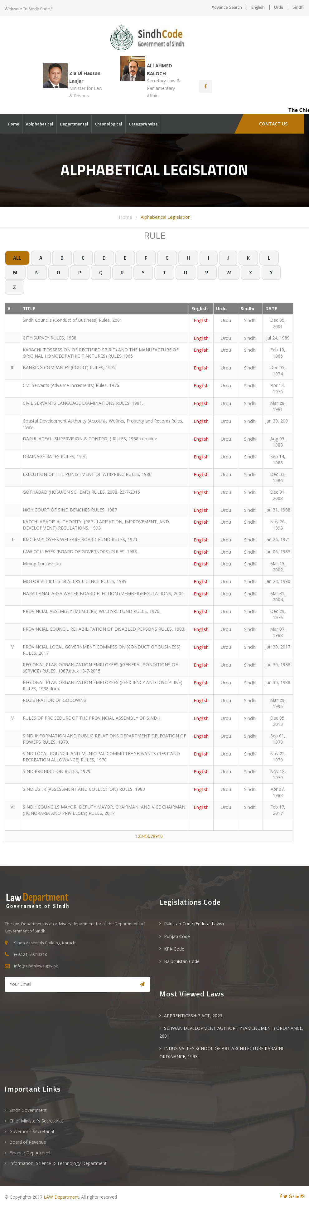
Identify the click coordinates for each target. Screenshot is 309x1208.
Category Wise (143, 123)
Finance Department (30, 1153)
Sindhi (298, 7)
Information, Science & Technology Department (58, 1163)
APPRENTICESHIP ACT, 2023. (193, 1016)
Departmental (74, 123)
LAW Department (61, 1197)
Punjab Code (177, 936)
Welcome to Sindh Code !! (29, 8)
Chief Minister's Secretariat (36, 1121)
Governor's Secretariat (32, 1131)
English (258, 7)
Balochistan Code (182, 961)
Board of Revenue (27, 1142)
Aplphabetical (39, 123)
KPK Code (174, 949)
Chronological (108, 123)
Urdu (278, 7)
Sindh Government (28, 1110)
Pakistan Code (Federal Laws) (194, 924)
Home (13, 123)
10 (160, 836)
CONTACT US (273, 124)
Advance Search (227, 7)
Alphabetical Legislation (166, 217)
